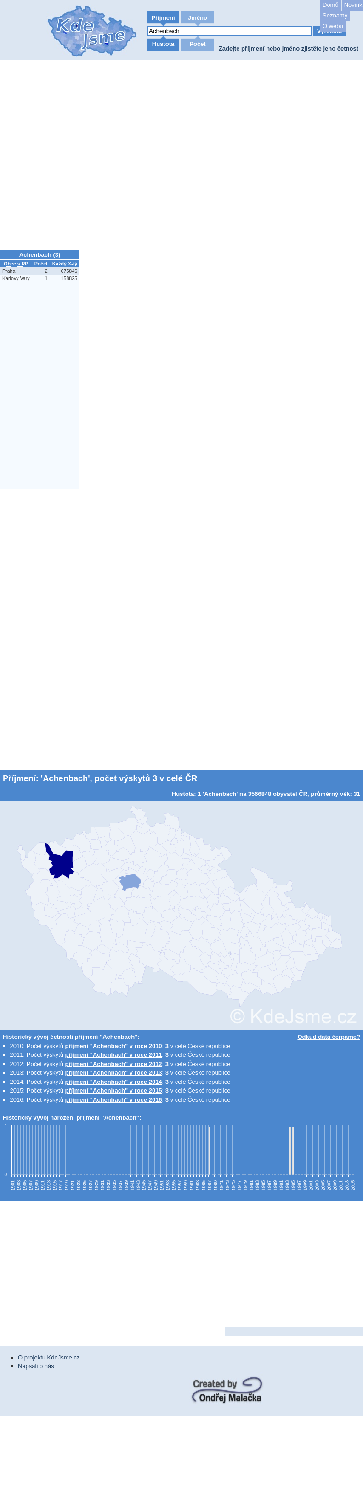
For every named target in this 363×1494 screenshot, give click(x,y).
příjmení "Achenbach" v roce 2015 (113, 1090)
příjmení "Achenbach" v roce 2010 (113, 1046)
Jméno (197, 17)
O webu (333, 26)
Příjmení (163, 17)
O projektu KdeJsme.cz (48, 1357)
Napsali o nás (36, 1366)
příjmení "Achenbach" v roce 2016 (113, 1099)
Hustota (163, 43)
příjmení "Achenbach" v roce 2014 (113, 1081)
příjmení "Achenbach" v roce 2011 (113, 1054)
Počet (197, 43)
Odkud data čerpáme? (328, 1036)
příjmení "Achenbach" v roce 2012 (113, 1063)
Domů (331, 4)
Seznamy (335, 15)
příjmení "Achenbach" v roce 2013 (113, 1072)
